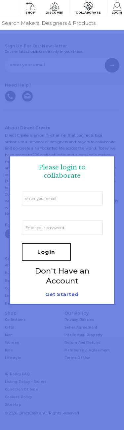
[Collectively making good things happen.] (10, 8)
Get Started (61, 294)
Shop (30, 7)
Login (117, 7)
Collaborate (88, 7)
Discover (54, 7)
